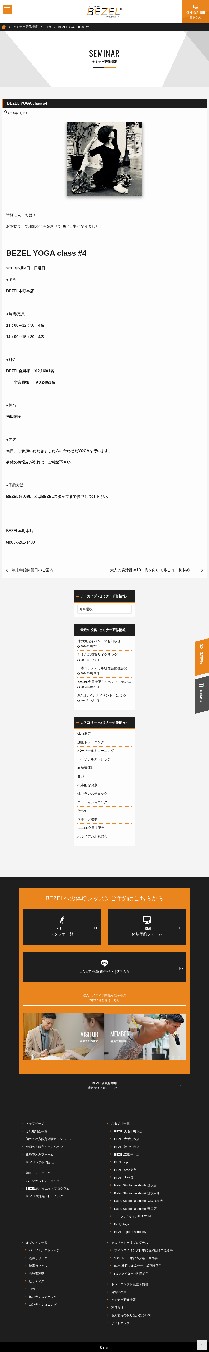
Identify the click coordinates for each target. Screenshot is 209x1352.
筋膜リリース (38, 1258)
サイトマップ (120, 1323)
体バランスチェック (92, 793)
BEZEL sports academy (130, 1232)
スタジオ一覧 (120, 1123)
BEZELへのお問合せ (40, 1162)
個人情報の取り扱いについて (131, 1315)
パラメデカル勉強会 (92, 836)
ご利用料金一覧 (36, 1131)
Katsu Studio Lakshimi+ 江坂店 (135, 1185)
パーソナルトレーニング (95, 751)
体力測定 (84, 733)
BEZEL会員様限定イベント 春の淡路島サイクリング (104, 682)
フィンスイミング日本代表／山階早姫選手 (143, 1250)
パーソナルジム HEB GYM (132, 1216)
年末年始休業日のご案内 (32, 570)
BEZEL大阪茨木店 (126, 1139)
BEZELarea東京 (125, 1170)
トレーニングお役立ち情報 (129, 1284)
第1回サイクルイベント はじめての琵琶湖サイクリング (104, 695)
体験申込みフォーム (40, 1154)
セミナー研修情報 (123, 1300)
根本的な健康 (87, 785)
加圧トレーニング (90, 742)
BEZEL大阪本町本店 (128, 1131)
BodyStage (121, 1224)
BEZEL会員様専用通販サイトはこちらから (135, 1085)
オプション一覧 (36, 1242)
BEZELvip (121, 1162)
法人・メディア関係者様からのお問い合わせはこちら (132, 998)
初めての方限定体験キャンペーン (49, 1139)
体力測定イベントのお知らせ (99, 641)
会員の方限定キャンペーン (44, 1147)
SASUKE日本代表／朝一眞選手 (136, 1258)
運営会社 (117, 1307)
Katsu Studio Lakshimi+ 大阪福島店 (138, 1201)
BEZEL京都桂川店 (126, 1154)
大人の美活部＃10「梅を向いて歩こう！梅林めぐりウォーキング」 (157, 570)
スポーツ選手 (87, 819)
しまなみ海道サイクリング (97, 654)
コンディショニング (92, 802)
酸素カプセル (38, 1266)
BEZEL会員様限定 (90, 828)
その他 (82, 811)
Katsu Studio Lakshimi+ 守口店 (135, 1208)
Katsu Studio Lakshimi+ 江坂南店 (137, 1193)
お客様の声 (119, 1292)
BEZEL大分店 (123, 1178)
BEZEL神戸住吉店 (126, 1147)
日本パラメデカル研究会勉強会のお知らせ (104, 668)
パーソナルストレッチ (94, 759)
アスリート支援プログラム (129, 1242)
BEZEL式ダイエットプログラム (47, 1188)
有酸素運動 (85, 768)
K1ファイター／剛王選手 (131, 1273)
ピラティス (36, 1281)
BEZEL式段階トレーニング (44, 1196)
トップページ (35, 1123)
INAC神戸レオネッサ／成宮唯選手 (138, 1266)
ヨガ (80, 776)
